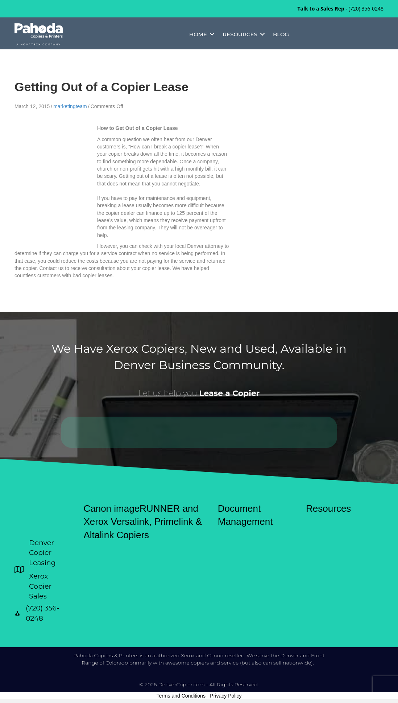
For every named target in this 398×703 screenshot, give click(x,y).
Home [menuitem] (198, 34)
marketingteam (70, 106)
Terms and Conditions (181, 696)
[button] (212, 34)
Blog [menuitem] (281, 34)
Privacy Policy (225, 696)
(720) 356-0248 (366, 8)
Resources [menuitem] (240, 34)
